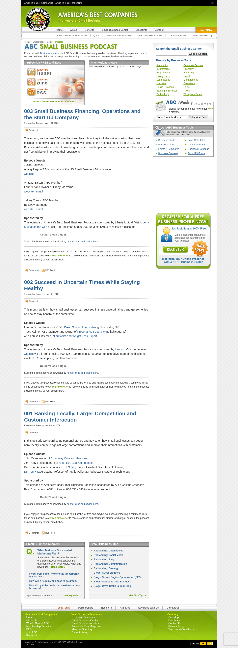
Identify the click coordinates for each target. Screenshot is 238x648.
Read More (57, 567)
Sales (187, 87)
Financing (189, 72)
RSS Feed (50, 270)
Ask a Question (72, 595)
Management (191, 79)
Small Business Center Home (71, 35)
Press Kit (31, 635)
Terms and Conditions (181, 629)
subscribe (42, 69)
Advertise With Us (148, 607)
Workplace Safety (193, 94)
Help (211, 3)
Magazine (86, 626)
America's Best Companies (38, 3)
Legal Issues (163, 79)
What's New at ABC (37, 623)
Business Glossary (168, 153)
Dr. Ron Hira (32, 471)
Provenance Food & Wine (93, 331)
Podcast (59, 42)
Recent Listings (81, 632)
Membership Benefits (38, 626)
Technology (163, 94)
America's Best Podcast (118, 35)
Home (28, 42)
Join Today (64, 607)
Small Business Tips (203, 35)
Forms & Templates (168, 149)
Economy (189, 69)
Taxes (187, 90)
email (39, 191)
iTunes (44, 73)
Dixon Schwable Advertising (81, 327)
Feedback (174, 620)
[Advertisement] (183, 185)
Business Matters (49, 53)
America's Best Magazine (68, 3)
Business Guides (167, 140)
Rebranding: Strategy (106, 568)
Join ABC (31, 632)
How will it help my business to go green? (53, 581)
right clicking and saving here (82, 241)
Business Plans (166, 144)
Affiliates (125, 607)
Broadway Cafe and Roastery (69, 458)
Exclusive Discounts (83, 617)
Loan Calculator (196, 140)
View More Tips (137, 595)
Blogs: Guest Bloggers (107, 572)
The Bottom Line (177, 35)
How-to (187, 76)
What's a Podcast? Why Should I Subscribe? (54, 102)
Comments (34, 270)
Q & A (97, 35)
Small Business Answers (43, 544)
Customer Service (193, 65)
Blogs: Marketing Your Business (112, 581)
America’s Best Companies (75, 462)
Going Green (163, 76)
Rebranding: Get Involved (108, 550)
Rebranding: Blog (104, 559)
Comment (33, 130)
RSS (42, 92)
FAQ (29, 629)
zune (42, 82)
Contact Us (173, 607)
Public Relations (165, 87)
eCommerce (163, 69)
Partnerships (85, 607)
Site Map (173, 617)
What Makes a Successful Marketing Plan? (54, 552)
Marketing (162, 83)
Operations (189, 83)
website (29, 173)
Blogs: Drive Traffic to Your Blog (112, 586)
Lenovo (119, 349)
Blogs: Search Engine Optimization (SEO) (118, 577)
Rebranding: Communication (110, 564)
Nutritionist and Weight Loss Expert (75, 336)
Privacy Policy (176, 626)
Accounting (162, 65)
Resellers (106, 607)
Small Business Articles (149, 35)
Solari (71, 467)
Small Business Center (43, 42)
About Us (31, 620)
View (210, 108)
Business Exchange (198, 149)
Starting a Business (167, 90)
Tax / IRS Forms (196, 153)
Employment (163, 72)
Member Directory (82, 629)
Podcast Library (196, 144)
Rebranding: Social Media (109, 555)
